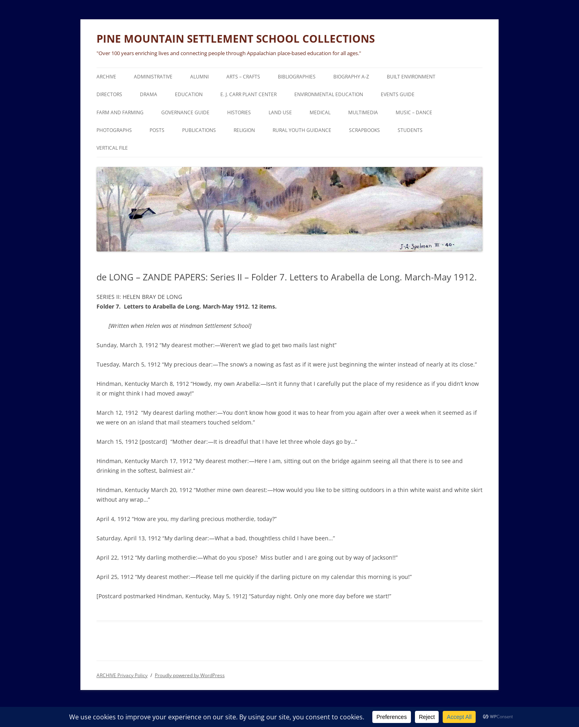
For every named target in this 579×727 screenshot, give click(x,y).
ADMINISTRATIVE (153, 76)
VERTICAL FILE (112, 147)
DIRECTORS (109, 94)
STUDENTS (410, 130)
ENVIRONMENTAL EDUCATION (328, 94)
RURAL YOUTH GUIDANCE (302, 130)
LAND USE (280, 112)
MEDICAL (320, 112)
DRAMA (148, 94)
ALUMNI (199, 76)
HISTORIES (239, 112)
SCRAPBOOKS (364, 130)
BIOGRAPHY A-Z (351, 76)
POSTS (157, 130)
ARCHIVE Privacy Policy (122, 675)
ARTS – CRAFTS (243, 76)
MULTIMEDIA (363, 112)
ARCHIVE (106, 76)
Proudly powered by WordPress (190, 675)
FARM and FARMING (120, 112)
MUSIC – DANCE (414, 112)
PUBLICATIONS (199, 130)
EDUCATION (189, 94)
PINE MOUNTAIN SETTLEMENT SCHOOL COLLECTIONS (235, 38)
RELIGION (244, 130)
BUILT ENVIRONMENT (411, 76)
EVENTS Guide (398, 94)
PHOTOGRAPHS (114, 130)
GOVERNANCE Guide (185, 112)
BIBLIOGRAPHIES (297, 76)
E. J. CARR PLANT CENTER (248, 94)
